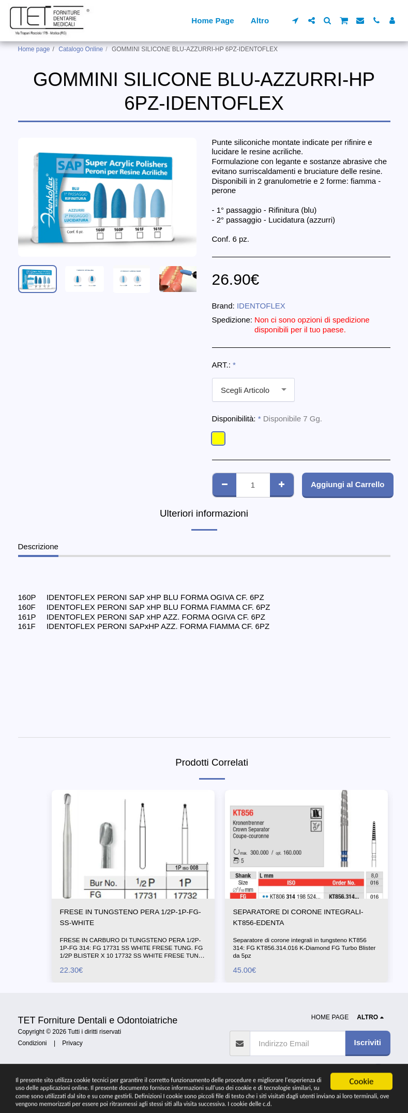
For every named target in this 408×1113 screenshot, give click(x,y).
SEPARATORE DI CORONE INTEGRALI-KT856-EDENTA (305, 918)
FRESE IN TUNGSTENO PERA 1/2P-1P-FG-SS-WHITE (131, 918)
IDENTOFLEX (261, 305)
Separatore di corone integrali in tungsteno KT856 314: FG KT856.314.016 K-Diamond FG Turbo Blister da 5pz (306, 950)
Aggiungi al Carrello (348, 484)
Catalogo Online (80, 49)
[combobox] (253, 390)
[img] (133, 844)
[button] (295, 20)
